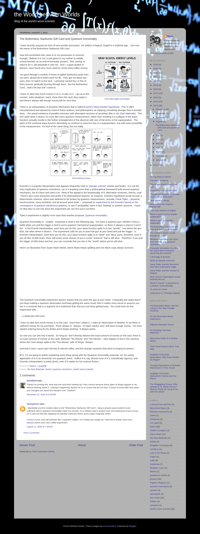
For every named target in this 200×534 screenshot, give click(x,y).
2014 (156, 101)
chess (152, 415)
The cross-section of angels (163, 210)
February (160, 156)
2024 (156, 68)
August (159, 121)
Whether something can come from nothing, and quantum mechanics (164, 241)
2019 (156, 85)
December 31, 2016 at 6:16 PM (41, 394)
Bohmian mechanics (159, 412)
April (158, 147)
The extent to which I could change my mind (162, 234)
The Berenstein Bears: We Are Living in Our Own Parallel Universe (164, 308)
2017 (156, 93)
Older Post (136, 445)
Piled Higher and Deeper (119, 99)
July (158, 135)
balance (30, 422)
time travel (155, 498)
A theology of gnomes (160, 257)
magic (153, 456)
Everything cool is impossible (163, 190)
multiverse (155, 464)
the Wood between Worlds (47, 14)
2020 (156, 81)
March (159, 152)
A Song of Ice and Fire (160, 404)
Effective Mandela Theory (162, 324)
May (158, 143)
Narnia (48, 369)
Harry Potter (155, 434)
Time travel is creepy (159, 200)
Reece (170, 36)
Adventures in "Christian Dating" (165, 293)
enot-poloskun (109, 526)
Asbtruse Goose (83, 178)
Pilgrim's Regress (158, 483)
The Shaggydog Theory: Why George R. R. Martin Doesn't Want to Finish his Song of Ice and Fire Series (164, 388)
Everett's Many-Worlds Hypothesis (102, 107)
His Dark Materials (125, 113)
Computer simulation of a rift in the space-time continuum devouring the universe (164, 250)
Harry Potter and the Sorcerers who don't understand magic (164, 265)
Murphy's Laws (157, 468)
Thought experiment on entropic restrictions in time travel (165, 195)
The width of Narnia (159, 180)
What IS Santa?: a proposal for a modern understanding (164, 284)
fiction (152, 427)
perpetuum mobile (158, 475)
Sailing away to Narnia (160, 177)
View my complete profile (161, 53)
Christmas (155, 419)
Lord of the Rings (158, 453)
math (152, 460)
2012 (156, 165)
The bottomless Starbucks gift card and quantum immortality (164, 228)
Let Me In (154, 449)
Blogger (132, 526)
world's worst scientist (83, 369)
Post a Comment (31, 433)
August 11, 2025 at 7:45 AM (39, 427)
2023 (156, 73)
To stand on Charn (158, 289)
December (161, 109)
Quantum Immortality (96, 215)
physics (153, 479)
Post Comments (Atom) (43, 451)
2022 (156, 77)
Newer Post (27, 445)
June (158, 139)
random (153, 490)
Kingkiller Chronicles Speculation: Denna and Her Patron (163, 376)
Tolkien (153, 501)
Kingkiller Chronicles (159, 445)
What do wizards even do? (162, 260)
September (161, 117)
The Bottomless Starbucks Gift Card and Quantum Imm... (167, 127)
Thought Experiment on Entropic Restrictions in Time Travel (165, 366)
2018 (156, 89)
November (161, 113)
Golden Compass (158, 430)
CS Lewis (154, 423)
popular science (97, 186)
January (160, 160)
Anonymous (33, 404)
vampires (154, 505)
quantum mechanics (62, 369)
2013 (156, 105)
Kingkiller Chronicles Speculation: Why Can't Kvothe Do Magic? (164, 357)
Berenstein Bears (158, 408)
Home (82, 445)
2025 (156, 64)
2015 (156, 97)
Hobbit (153, 441)
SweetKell (32, 380)
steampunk (155, 494)
